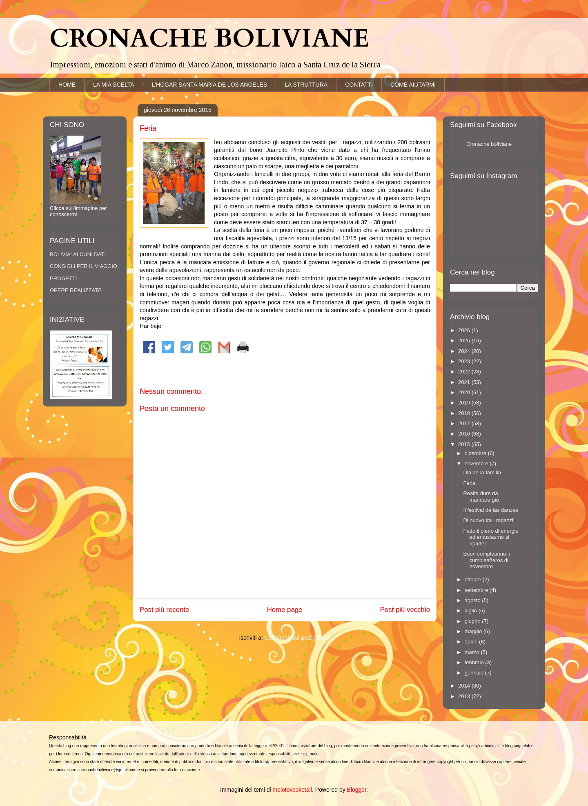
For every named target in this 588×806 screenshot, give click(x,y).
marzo (473, 652)
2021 (465, 382)
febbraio (475, 662)
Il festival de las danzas (490, 510)
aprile (472, 642)
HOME (67, 84)
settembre (477, 590)
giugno (473, 621)
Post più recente (164, 610)
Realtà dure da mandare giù (481, 496)
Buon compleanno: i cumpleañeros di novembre (486, 560)
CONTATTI (359, 84)
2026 (465, 330)
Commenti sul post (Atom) (298, 637)
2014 (465, 686)
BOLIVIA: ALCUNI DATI (78, 254)
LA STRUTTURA (306, 84)
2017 (465, 423)
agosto (473, 600)
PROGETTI (63, 278)
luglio (472, 610)
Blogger (356, 789)
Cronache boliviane (489, 144)
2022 (465, 371)
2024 (465, 351)
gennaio (475, 673)
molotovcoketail (292, 789)
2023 (465, 361)
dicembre (476, 453)
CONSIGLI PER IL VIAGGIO (83, 266)
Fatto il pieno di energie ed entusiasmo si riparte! (490, 537)
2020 (465, 392)
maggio (474, 631)
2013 (465, 696)
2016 (465, 434)
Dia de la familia (482, 472)
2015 (465, 444)
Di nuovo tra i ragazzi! (488, 520)
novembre (477, 463)
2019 (465, 403)
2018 (465, 413)
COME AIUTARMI (413, 84)
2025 (465, 340)
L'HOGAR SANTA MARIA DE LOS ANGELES (209, 84)
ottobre (474, 579)
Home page (285, 610)
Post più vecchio (405, 610)
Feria (469, 483)
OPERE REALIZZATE (76, 290)
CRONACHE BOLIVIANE (209, 39)
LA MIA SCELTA (113, 84)
